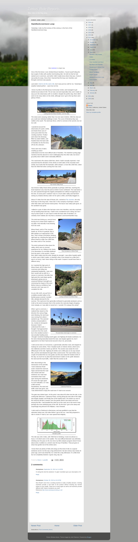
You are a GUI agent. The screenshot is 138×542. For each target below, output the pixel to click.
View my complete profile (93, 112)
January (92, 93)
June (91, 52)
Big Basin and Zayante (96, 64)
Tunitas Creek (94, 69)
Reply (37, 474)
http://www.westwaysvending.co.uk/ (52, 490)
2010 (90, 98)
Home (57, 526)
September (93, 44)
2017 (90, 25)
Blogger (89, 537)
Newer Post (36, 526)
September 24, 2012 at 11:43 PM (53, 469)
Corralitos (92, 59)
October (92, 42)
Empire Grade (94, 74)
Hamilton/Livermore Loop (97, 77)
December (93, 39)
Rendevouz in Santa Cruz (97, 67)
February (92, 90)
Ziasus (90, 105)
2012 (90, 37)
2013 (90, 35)
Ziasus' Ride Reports (44, 9)
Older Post (77, 526)
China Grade (93, 79)
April (91, 85)
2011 (90, 96)
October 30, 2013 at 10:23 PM (52, 480)
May (91, 83)
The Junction (70, 199)
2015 (90, 30)
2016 (90, 27)
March (92, 88)
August (92, 47)
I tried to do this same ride (46, 84)
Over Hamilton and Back (97, 62)
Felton (91, 57)
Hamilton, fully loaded (96, 54)
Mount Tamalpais (94, 72)
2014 (90, 32)
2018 (90, 22)
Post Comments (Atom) (46, 529)
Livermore (54, 68)
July (91, 50)
